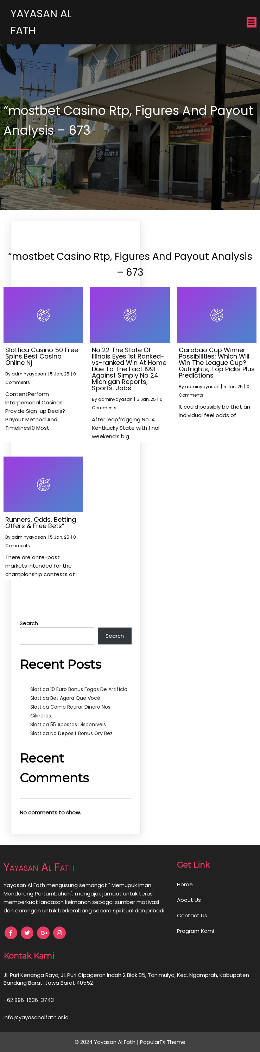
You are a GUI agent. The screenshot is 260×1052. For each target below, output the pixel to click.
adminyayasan (29, 374)
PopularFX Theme (162, 1042)
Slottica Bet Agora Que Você (65, 698)
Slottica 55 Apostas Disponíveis (68, 724)
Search (29, 623)
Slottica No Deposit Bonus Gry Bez (71, 733)
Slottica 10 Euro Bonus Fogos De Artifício (78, 689)
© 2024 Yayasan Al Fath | (107, 1042)
